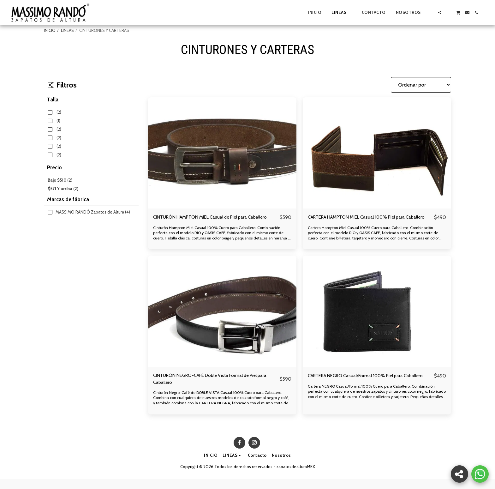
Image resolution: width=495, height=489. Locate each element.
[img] (222, 153)
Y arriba (63, 188)
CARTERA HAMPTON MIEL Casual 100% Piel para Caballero (364, 221)
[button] (430, 12)
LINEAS (67, 30)
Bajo (60, 180)
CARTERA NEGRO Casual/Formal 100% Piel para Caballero (362, 388)
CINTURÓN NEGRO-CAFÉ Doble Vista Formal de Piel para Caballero (212, 388)
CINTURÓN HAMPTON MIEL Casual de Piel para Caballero (207, 221)
